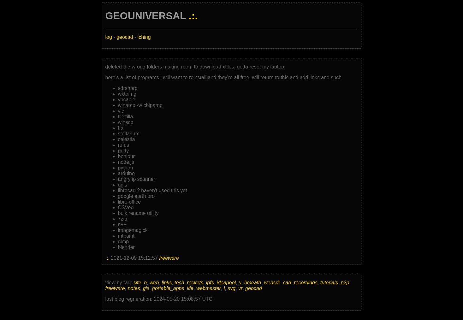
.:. (193, 15)
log (108, 37)
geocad (124, 37)
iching (144, 37)
